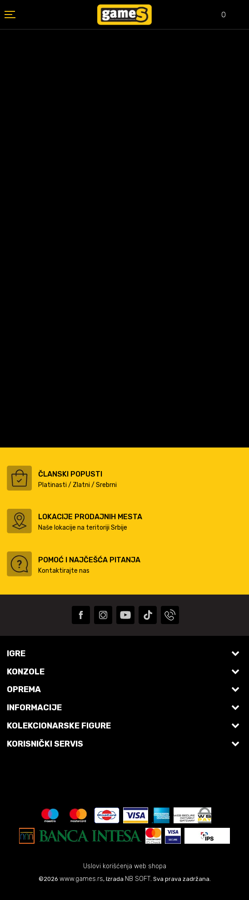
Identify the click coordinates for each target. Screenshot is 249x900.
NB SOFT (137, 879)
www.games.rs (81, 879)
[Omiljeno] (217, 16)
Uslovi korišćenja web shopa (124, 866)
